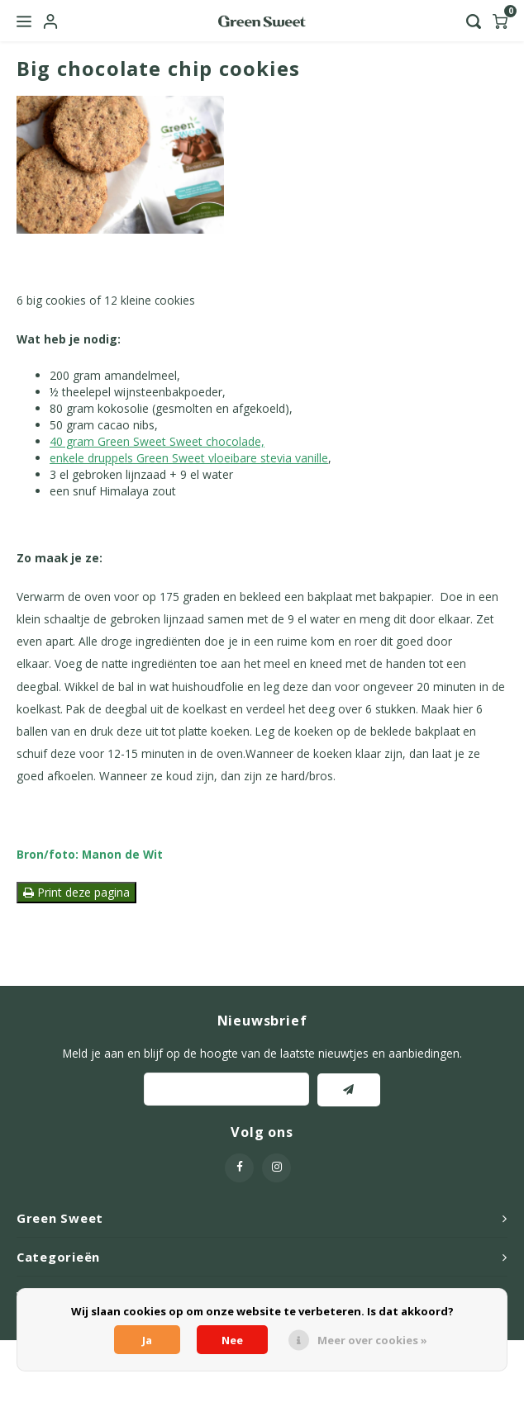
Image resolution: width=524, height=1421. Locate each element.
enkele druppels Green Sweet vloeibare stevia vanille (189, 458)
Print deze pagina (76, 892)
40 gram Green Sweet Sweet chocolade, (157, 441)
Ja (147, 1340)
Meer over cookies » (372, 1340)
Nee (232, 1340)
